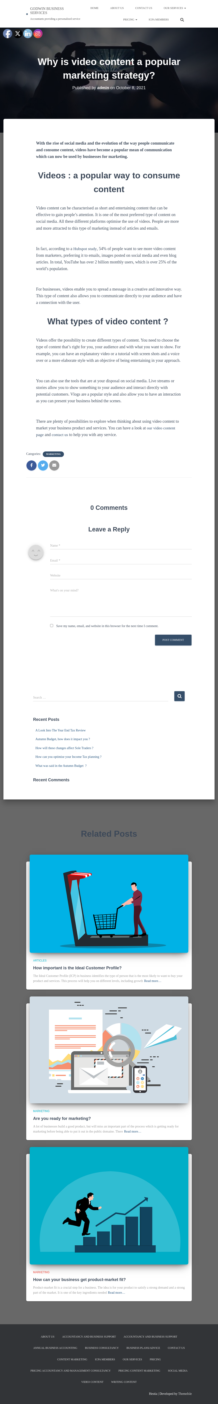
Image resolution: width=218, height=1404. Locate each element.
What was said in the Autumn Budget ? (60, 766)
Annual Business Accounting (55, 1348)
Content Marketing (72, 1359)
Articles (39, 960)
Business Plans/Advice (143, 1348)
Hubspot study (85, 248)
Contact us (143, 8)
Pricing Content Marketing (139, 1370)
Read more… (152, 981)
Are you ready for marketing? (62, 1118)
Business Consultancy (102, 1348)
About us (117, 8)
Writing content (124, 1382)
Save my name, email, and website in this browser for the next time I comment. (107, 626)
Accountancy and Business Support (89, 1336)
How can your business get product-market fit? (79, 1279)
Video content (92, 1382)
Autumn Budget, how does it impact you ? (63, 739)
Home (94, 8)
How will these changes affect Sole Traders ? (64, 748)
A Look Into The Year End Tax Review (60, 730)
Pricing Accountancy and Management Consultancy (71, 1370)
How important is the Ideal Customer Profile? (77, 968)
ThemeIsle (185, 1393)
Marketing (53, 454)
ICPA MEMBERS (159, 19)
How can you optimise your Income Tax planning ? (68, 757)
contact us (60, 434)
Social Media (177, 1370)
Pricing (130, 19)
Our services (175, 8)
